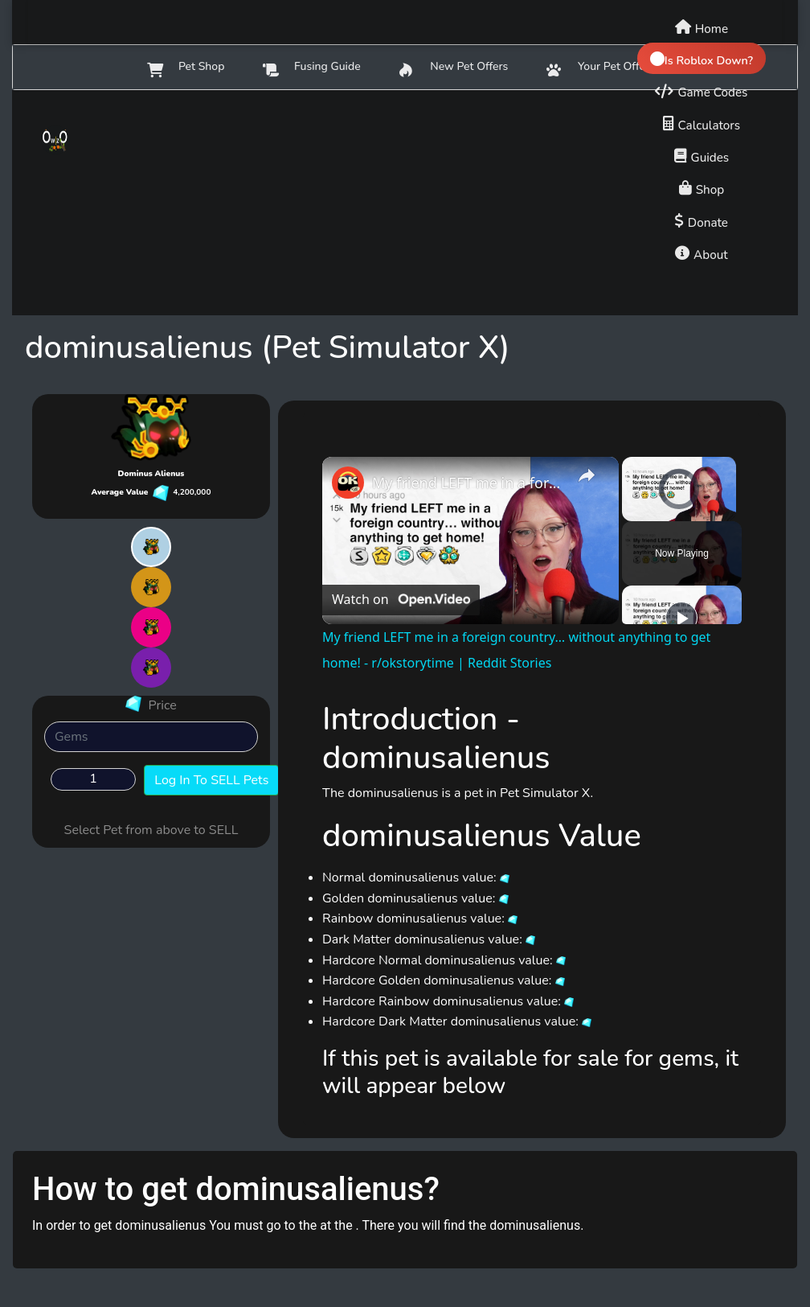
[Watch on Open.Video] (401, 600)
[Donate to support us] (701, 220)
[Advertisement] (405, 202)
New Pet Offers (454, 68)
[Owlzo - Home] (79, 139)
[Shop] (702, 187)
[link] (348, 482)
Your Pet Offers (600, 68)
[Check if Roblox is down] (701, 58)
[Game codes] (701, 90)
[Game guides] (702, 155)
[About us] (701, 252)
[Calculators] (702, 123)
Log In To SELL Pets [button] (211, 780)
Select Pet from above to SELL (151, 830)
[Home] (701, 26)
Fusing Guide (311, 68)
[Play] (681, 618)
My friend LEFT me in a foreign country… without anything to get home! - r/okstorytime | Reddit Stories (468, 482)
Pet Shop (185, 68)
